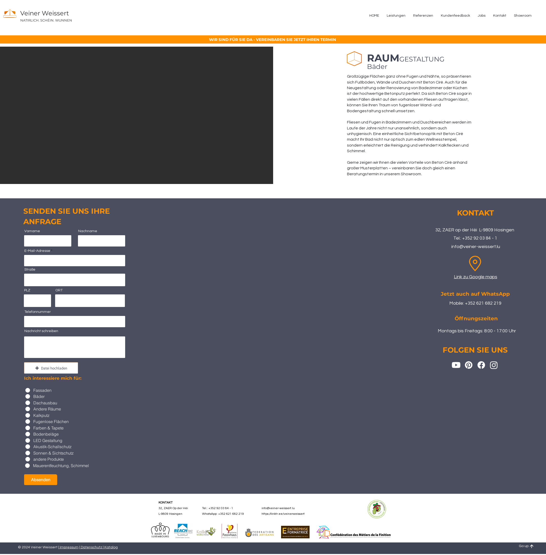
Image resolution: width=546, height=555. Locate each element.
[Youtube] (456, 365)
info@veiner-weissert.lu (475, 246)
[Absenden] (40, 479)
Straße (29, 269)
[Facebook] (481, 365)
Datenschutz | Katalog (99, 547)
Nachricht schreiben (41, 331)
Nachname (87, 231)
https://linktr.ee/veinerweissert (283, 514)
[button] (51, 368)
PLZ (27, 290)
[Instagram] (494, 365)
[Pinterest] (469, 365)
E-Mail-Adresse (37, 251)
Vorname (32, 231)
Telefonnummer (37, 312)
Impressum (68, 547)
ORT (59, 290)
